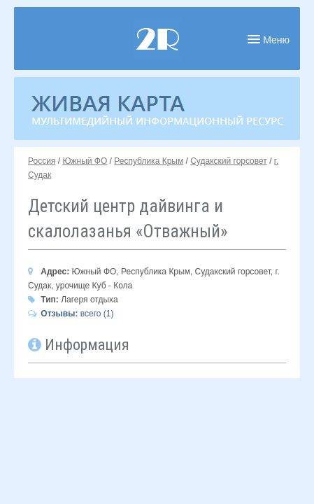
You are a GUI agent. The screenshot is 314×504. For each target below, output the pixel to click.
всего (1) (70, 313)
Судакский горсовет (228, 161)
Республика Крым (148, 161)
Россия (41, 161)
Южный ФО (84, 161)
